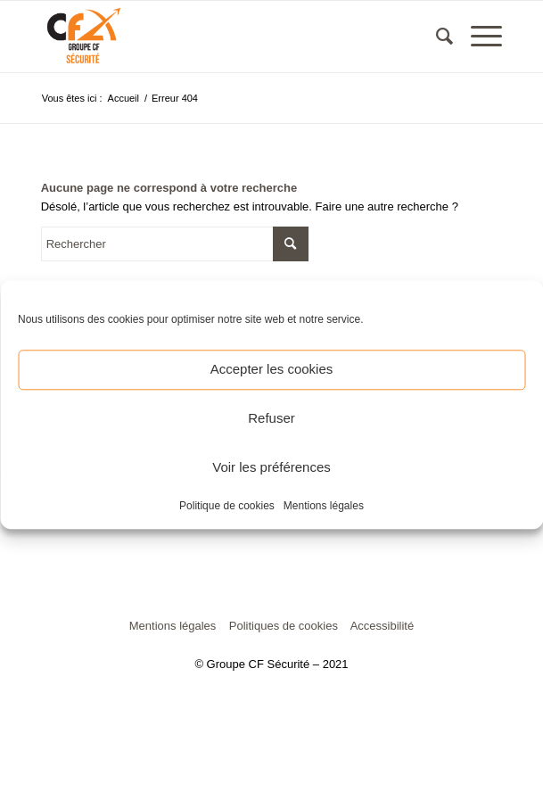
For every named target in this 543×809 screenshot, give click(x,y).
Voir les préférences (271, 467)
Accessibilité (382, 625)
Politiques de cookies (283, 625)
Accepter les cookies (271, 368)
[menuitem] (435, 36)
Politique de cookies (227, 505)
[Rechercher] (435, 36)
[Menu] (477, 36)
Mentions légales (324, 505)
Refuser (271, 417)
